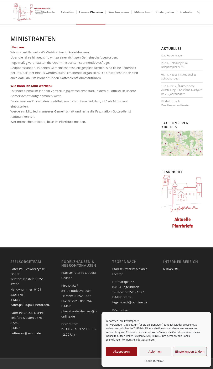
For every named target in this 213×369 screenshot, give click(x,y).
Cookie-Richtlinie (154, 361)
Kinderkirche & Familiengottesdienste (175, 103)
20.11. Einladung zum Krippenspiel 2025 (174, 65)
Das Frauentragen (172, 55)
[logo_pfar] (31, 12)
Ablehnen (155, 351)
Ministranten (171, 268)
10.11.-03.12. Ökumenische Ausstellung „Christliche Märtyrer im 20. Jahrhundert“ (181, 90)
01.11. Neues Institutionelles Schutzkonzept (178, 76)
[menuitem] (48, 12)
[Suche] (199, 12)
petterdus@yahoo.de (25, 333)
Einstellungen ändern (189, 351)
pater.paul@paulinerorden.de (31, 305)
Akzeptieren (121, 351)
